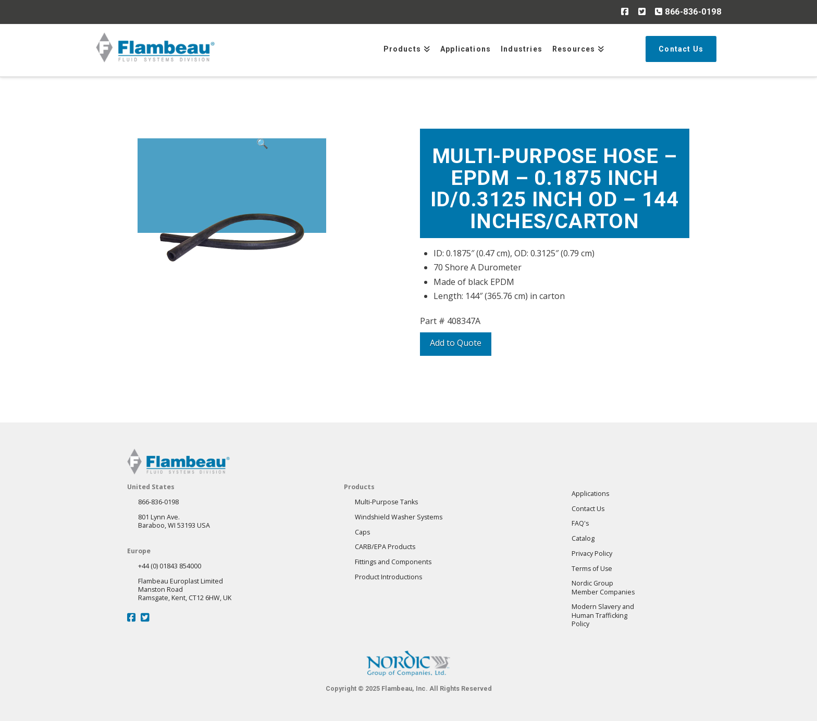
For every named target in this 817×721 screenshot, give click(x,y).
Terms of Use (592, 568)
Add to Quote (455, 343)
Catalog (583, 538)
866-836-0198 (688, 11)
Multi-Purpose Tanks (386, 502)
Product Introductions (388, 577)
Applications (590, 493)
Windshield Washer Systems (398, 517)
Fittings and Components (393, 561)
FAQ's (580, 523)
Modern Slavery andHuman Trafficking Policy (603, 615)
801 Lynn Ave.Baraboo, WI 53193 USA (174, 521)
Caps (362, 532)
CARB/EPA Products (385, 546)
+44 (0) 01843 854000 (169, 566)
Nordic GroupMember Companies (603, 587)
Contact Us (588, 508)
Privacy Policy (592, 553)
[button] (262, 199)
